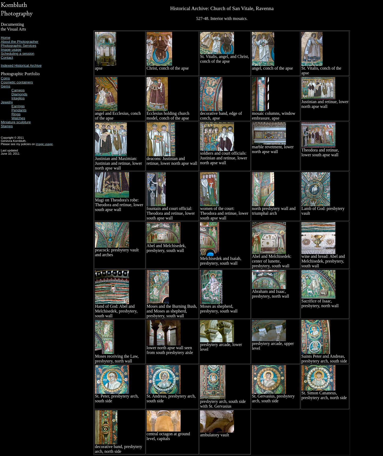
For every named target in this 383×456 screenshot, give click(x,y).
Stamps (7, 126)
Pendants (18, 110)
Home (5, 38)
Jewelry (7, 102)
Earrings (18, 106)
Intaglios (18, 98)
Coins (5, 78)
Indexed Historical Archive (21, 65)
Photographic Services (18, 46)
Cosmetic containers (17, 82)
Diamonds (19, 94)
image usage (44, 144)
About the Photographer (20, 42)
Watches (18, 118)
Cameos (18, 90)
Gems (5, 86)
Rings (15, 114)
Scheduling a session (17, 54)
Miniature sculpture (16, 122)
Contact (7, 58)
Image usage (11, 50)
